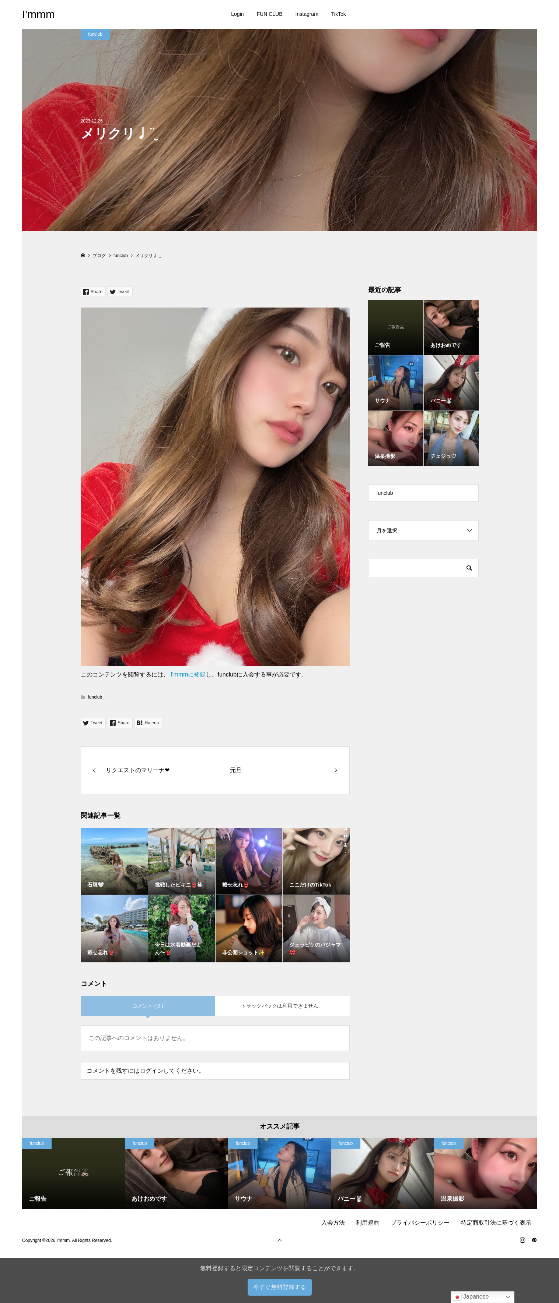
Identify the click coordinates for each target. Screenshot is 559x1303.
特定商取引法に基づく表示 (496, 1222)
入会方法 (333, 1222)
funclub (95, 34)
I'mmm (38, 14)
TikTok (338, 14)
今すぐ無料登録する (279, 1287)
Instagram (307, 14)
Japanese (471, 1297)
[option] (73, 1173)
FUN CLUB (270, 14)
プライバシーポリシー (420, 1222)
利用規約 (368, 1222)
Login (237, 14)
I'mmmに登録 (188, 674)
